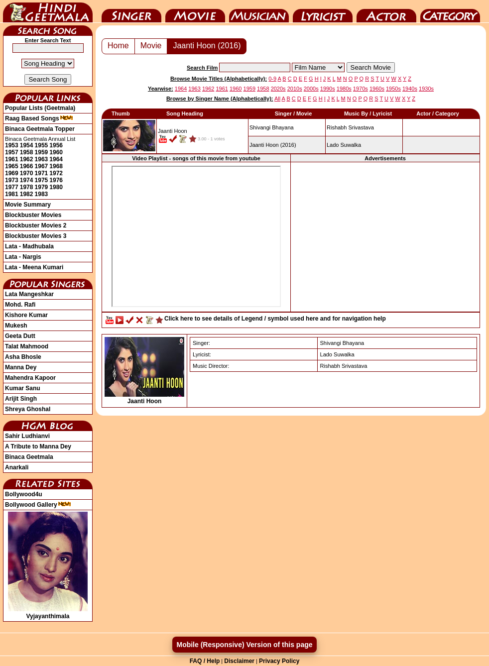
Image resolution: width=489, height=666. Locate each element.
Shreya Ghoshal (27, 409)
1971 (41, 173)
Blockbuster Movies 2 (35, 225)
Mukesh (16, 325)
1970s (360, 89)
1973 (11, 180)
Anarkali (16, 467)
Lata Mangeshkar (29, 294)
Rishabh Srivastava (350, 127)
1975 (41, 180)
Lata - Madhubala (29, 246)
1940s (409, 89)
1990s (327, 89)
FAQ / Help (205, 661)
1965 (11, 166)
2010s (294, 89)
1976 (56, 180)
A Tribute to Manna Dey (38, 446)
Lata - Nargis (23, 256)
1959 (41, 152)
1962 (26, 159)
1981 (11, 194)
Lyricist (323, 11)
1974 (26, 180)
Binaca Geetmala (29, 456)
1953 (11, 145)
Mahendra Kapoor (30, 377)
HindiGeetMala (48, 11)
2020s (278, 89)
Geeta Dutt (20, 336)
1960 (56, 152)
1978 (26, 187)
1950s (393, 89)
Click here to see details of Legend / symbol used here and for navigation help (275, 318)
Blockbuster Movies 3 (35, 235)
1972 (56, 173)
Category (450, 11)
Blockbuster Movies (33, 215)
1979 (41, 187)
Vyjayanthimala (48, 613)
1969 (11, 173)
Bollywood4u (23, 494)
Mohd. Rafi (20, 304)
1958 (26, 152)
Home (118, 45)
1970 (26, 173)
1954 (26, 145)
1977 (11, 187)
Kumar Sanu (22, 388)
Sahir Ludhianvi (27, 436)
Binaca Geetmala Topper (40, 128)
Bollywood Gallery (38, 504)
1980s (344, 89)
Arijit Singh (21, 398)
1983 (41, 194)
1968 (56, 166)
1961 (11, 159)
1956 (56, 145)
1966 (26, 166)
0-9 (272, 79)
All (277, 99)
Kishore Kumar (26, 315)
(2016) (272, 145)
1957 (11, 152)
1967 (41, 166)
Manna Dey (20, 367)
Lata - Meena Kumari (34, 267)
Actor (386, 11)
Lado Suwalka (344, 145)
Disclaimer (239, 661)
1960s (376, 89)
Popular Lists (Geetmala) (40, 108)
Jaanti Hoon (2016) (207, 45)
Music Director (259, 11)
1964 (56, 159)
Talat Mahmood (26, 346)
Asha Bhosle (23, 356)
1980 (56, 187)
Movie (195, 11)
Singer (131, 11)
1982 (26, 194)
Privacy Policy (279, 661)
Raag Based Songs (39, 118)
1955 (41, 145)
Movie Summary (28, 204)
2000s (311, 89)
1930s (426, 89)
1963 (41, 159)
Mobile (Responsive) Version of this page (244, 645)
